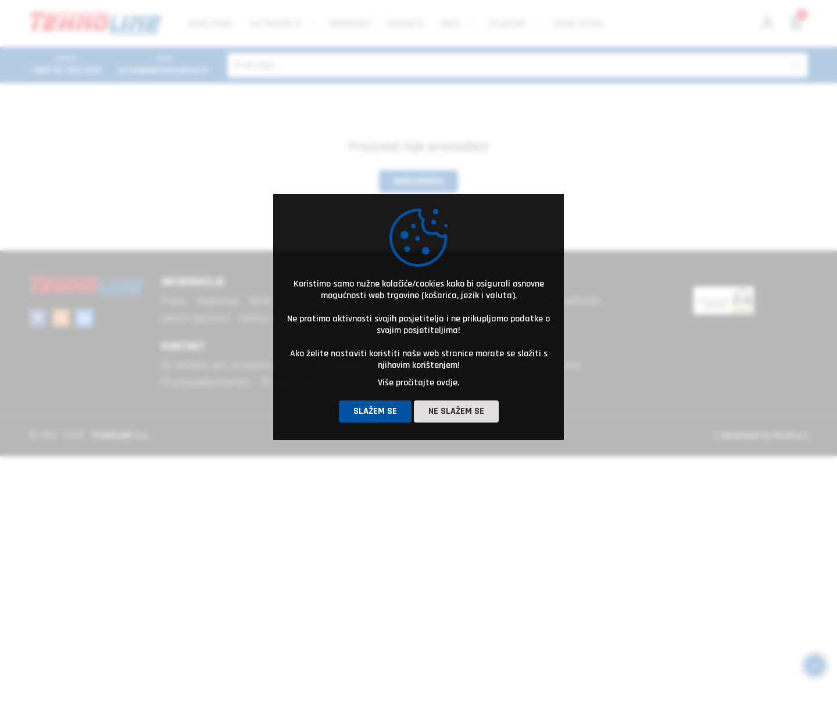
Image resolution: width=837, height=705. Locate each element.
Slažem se (375, 411)
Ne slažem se (456, 411)
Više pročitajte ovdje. (418, 383)
